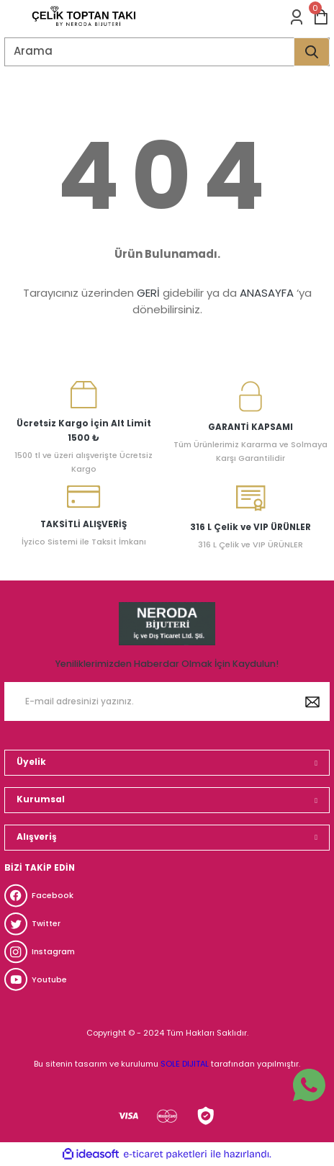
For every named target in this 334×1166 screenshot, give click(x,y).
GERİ (148, 292)
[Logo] (84, 17)
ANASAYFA (267, 292)
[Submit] (312, 701)
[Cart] (321, 17)
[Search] (167, 51)
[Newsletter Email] (167, 701)
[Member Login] (296, 17)
